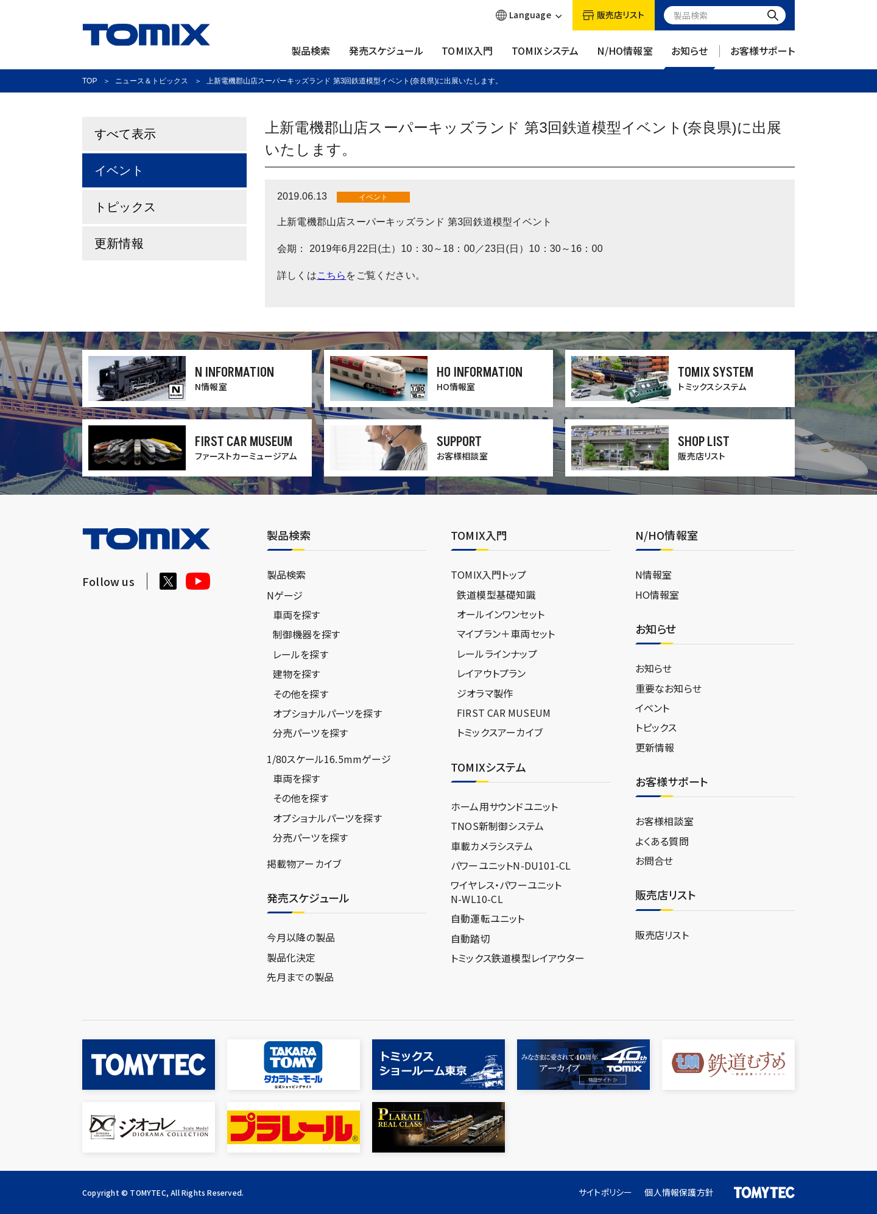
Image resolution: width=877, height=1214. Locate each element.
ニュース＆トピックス (151, 81)
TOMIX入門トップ (488, 574)
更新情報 (119, 243)
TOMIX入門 (467, 56)
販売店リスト (662, 934)
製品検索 (311, 56)
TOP (89, 81)
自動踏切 (470, 938)
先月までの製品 (300, 976)
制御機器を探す (306, 634)
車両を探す (296, 614)
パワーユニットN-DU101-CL (511, 865)
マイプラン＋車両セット (506, 633)
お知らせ (690, 56)
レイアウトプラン (491, 673)
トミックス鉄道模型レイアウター (518, 958)
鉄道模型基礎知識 (496, 594)
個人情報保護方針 (679, 1192)
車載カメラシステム (492, 846)
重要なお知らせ (668, 688)
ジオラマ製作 (485, 693)
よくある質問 (662, 841)
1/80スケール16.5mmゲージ (329, 759)
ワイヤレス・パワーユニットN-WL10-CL (506, 891)
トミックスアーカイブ (500, 732)
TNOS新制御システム (497, 825)
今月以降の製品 (301, 937)
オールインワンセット (500, 614)
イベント (119, 170)
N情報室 (653, 574)
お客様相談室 (664, 821)
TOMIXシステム (545, 56)
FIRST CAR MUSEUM (504, 712)
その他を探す (300, 693)
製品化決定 (291, 957)
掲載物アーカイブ (304, 863)
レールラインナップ (497, 653)
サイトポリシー (605, 1192)
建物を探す (296, 673)
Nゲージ (285, 595)
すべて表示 (125, 134)
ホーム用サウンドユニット (504, 806)
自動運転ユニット (488, 918)
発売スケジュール (386, 56)
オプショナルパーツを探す (327, 713)
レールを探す (300, 654)
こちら (332, 275)
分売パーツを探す (310, 732)
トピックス (125, 207)
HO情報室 (657, 594)
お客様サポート (762, 56)
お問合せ (654, 860)
